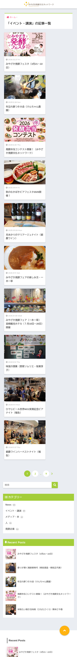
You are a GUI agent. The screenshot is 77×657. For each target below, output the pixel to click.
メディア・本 (14, 281)
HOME (38, 639)
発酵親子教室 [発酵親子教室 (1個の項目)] (26, 625)
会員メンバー (41, 645)
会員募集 (54, 645)
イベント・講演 (15, 275)
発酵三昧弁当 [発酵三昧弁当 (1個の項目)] (13, 625)
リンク (38, 649)
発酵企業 (12, 293)
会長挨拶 (29, 645)
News (10, 269)
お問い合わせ (66, 645)
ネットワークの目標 (14, 645)
